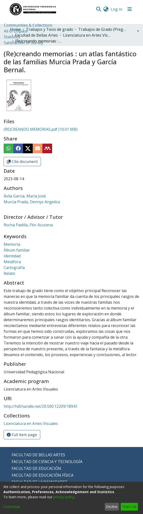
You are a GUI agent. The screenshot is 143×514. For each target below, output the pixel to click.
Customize (11, 506)
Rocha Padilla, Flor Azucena (28, 225)
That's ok (129, 506)
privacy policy (63, 497)
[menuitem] (106, 9)
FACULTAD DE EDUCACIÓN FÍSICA (42, 475)
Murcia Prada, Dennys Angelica (32, 201)
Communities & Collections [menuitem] (28, 25)
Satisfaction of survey (23, 42)
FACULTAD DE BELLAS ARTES (38, 454)
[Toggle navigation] (129, 9)
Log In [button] (117, 9)
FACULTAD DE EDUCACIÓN (36, 468)
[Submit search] (98, 9)
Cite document (22, 161)
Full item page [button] (22, 434)
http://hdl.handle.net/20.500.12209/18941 (41, 406)
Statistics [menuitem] (12, 37)
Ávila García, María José (25, 196)
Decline (112, 506)
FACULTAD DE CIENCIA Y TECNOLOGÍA (47, 461)
